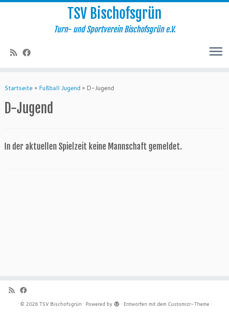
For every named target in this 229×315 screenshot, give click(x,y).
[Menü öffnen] (215, 52)
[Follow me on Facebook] (29, 52)
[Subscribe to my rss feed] (16, 52)
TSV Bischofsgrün (114, 13)
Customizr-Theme (188, 304)
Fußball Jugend (59, 88)
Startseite (18, 88)
